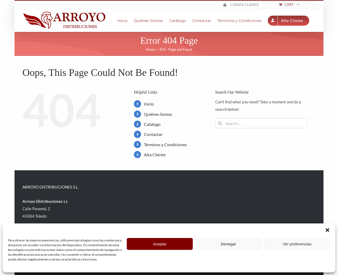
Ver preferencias (297, 244)
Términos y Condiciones (165, 144)
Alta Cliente (155, 154)
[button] (327, 230)
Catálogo (152, 124)
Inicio (149, 103)
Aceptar (160, 244)
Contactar (153, 134)
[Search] (220, 123)
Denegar (228, 244)
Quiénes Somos (158, 114)
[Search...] (261, 123)
